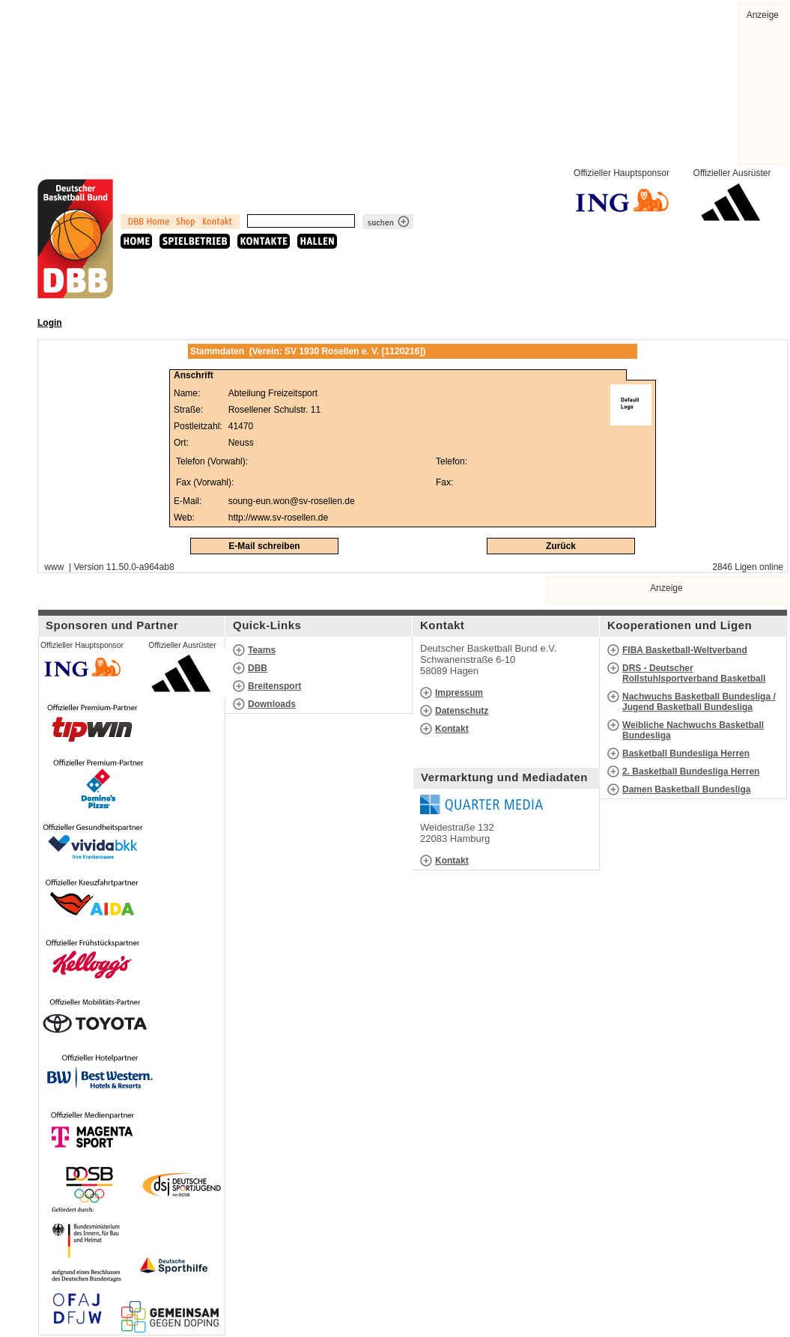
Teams (262, 650)
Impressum (459, 693)
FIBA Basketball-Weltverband (684, 650)
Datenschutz (461, 711)
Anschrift (193, 375)
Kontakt (452, 729)
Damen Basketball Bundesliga (686, 789)
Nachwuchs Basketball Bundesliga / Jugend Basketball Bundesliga (699, 701)
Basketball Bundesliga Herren (686, 753)
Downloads (272, 704)
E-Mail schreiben (264, 546)
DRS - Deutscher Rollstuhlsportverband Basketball (693, 673)
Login (49, 323)
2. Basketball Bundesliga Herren (690, 771)
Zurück (561, 546)
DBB (257, 668)
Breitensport (274, 686)
